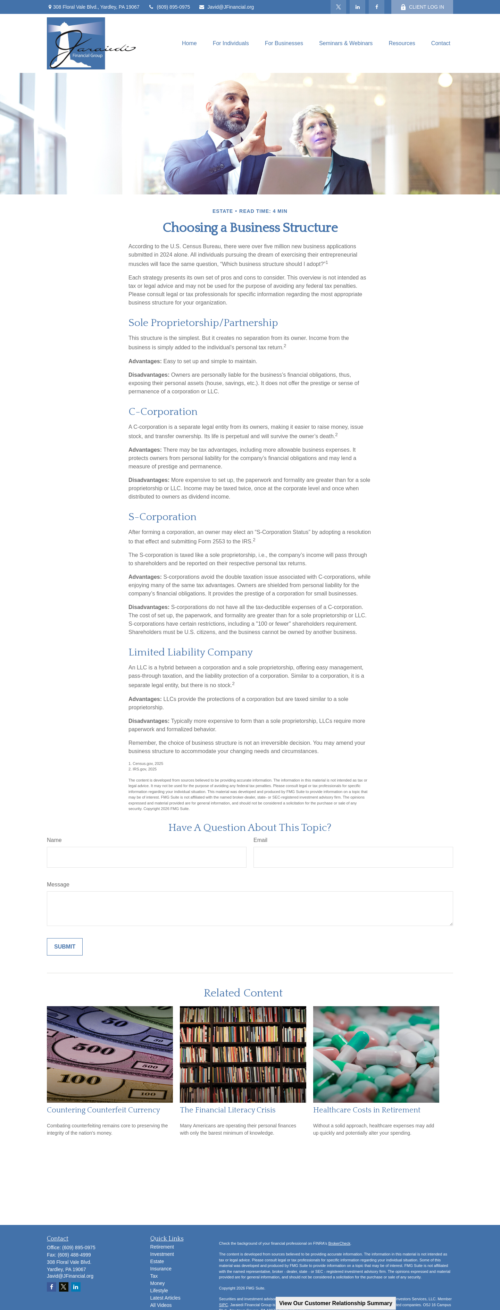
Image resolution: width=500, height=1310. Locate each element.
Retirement (162, 1247)
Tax (154, 1276)
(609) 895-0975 (169, 7)
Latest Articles (165, 1298)
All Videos (161, 1305)
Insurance (161, 1268)
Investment (162, 1254)
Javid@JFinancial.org (226, 7)
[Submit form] (65, 947)
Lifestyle (159, 1290)
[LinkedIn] (357, 7)
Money (157, 1283)
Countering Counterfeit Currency (103, 1110)
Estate (157, 1261)
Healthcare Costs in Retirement (366, 1110)
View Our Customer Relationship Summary (335, 1303)
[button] (189, 43)
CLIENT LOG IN (422, 7)
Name (54, 840)
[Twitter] (338, 7)
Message (58, 884)
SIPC (223, 1305)
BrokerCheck (339, 1243)
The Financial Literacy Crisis (228, 1110)
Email (260, 840)
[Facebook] (376, 7)
